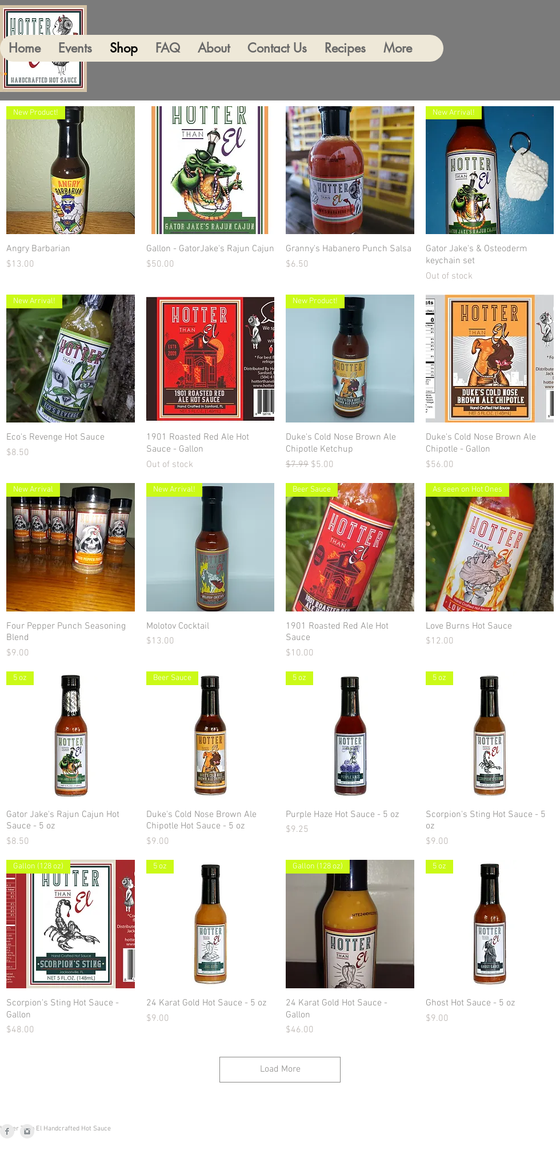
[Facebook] (7, 1131)
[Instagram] (27, 1131)
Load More (280, 1069)
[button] (3, 74)
